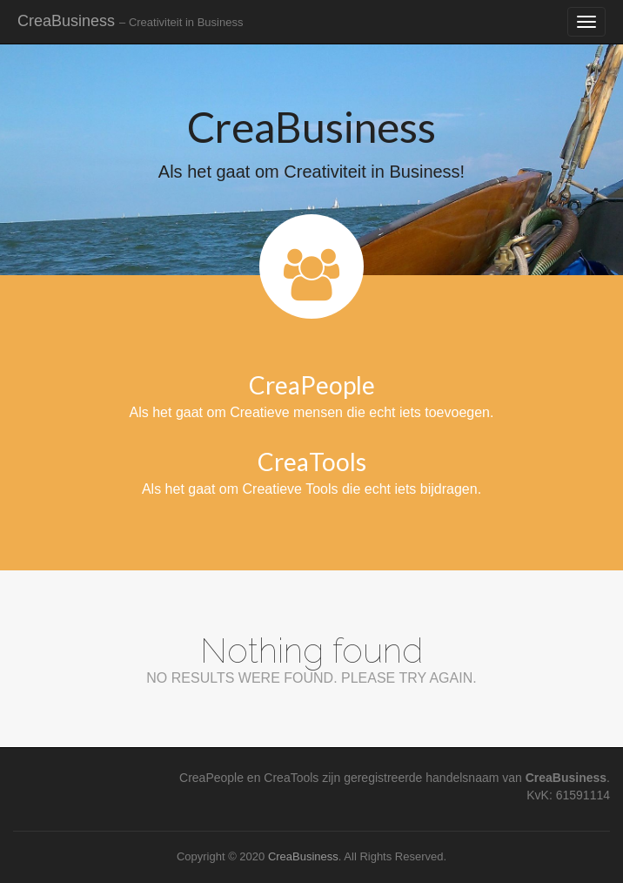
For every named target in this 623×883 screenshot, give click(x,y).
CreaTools (312, 461)
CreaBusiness (130, 21)
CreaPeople (312, 385)
